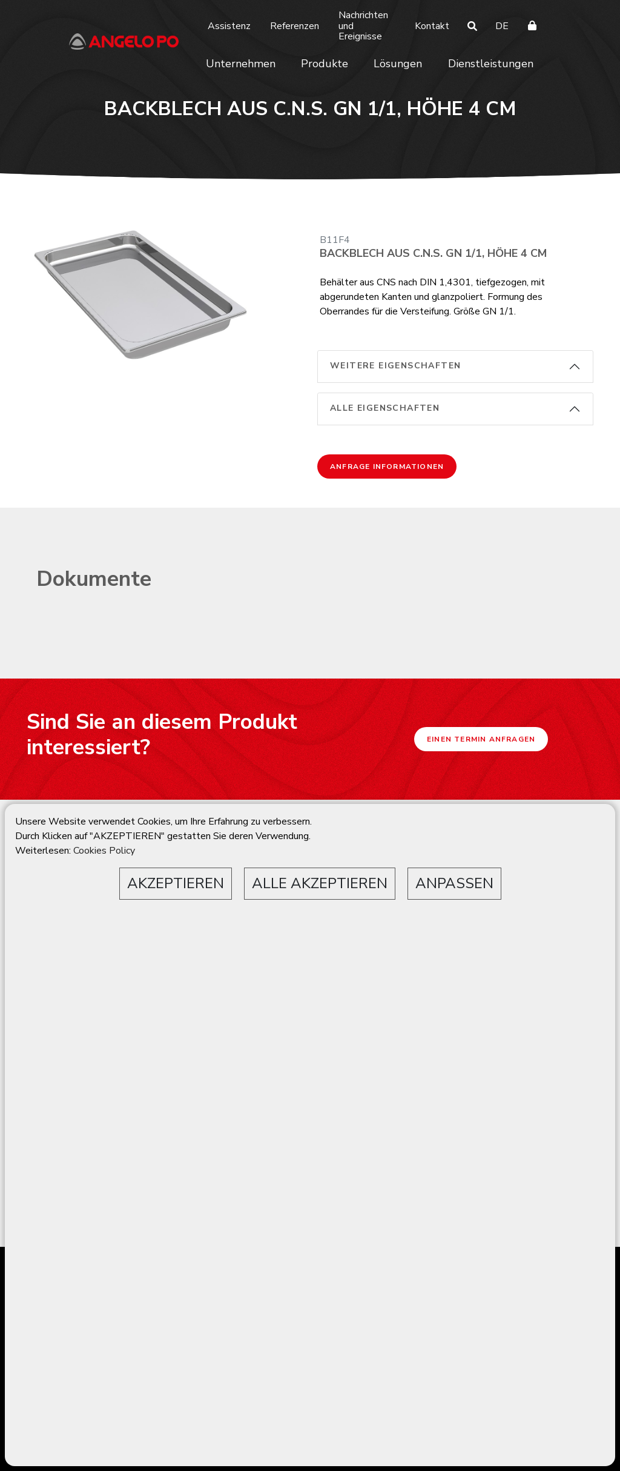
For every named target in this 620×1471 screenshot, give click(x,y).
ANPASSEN (454, 883)
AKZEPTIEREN (175, 883)
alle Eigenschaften (385, 408)
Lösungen (398, 63)
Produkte (324, 63)
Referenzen (294, 26)
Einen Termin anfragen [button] (481, 739)
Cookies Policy (104, 850)
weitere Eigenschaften (395, 365)
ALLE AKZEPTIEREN (320, 883)
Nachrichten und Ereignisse (363, 25)
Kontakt (432, 26)
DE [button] (502, 26)
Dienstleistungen (490, 63)
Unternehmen (240, 63)
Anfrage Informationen (387, 466)
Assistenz (229, 26)
